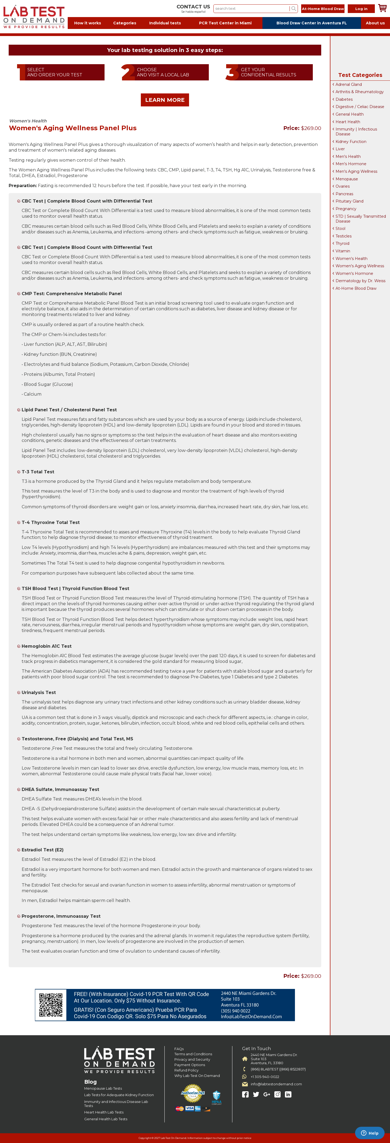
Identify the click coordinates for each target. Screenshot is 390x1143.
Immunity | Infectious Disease (356, 131)
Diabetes (344, 99)
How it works (87, 23)
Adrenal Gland (349, 84)
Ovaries (343, 186)
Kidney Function (351, 141)
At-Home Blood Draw (323, 8)
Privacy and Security (192, 1059)
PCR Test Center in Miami (225, 23)
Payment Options (189, 1065)
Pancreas (344, 193)
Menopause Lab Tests (103, 1088)
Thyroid (342, 243)
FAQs (179, 1049)
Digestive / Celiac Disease (360, 106)
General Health (350, 114)
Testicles (344, 236)
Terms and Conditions (193, 1054)
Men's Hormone (351, 163)
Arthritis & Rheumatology (360, 91)
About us (375, 23)
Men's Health (348, 156)
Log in (361, 8)
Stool (340, 228)
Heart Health (348, 121)
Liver (340, 148)
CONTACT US (193, 7)
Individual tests (165, 23)
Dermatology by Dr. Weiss (360, 280)
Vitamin (343, 251)
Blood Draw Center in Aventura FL (312, 23)
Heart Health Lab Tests (103, 1112)
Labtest (34, 16)
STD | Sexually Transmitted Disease (361, 219)
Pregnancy (346, 208)
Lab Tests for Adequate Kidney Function (119, 1095)
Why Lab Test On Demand (197, 1076)
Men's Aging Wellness (356, 171)
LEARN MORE (165, 100)
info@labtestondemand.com (276, 1084)
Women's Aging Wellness (360, 265)
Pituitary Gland (349, 201)
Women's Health (352, 258)
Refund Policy (186, 1070)
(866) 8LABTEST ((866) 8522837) (278, 1069)
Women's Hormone (354, 273)
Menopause (347, 179)
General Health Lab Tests (105, 1119)
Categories (124, 23)
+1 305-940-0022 (265, 1077)
